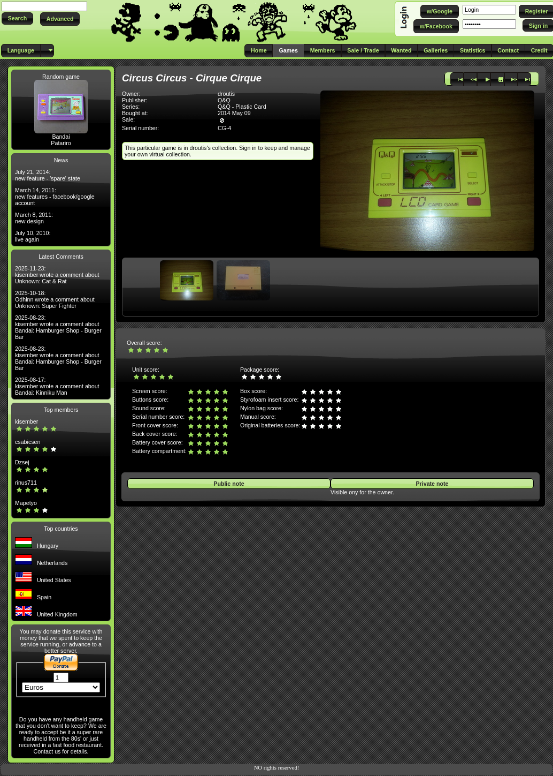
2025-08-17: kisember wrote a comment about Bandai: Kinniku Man (57, 386)
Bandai (61, 136)
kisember (26, 421)
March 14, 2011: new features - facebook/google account (55, 196)
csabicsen (27, 442)
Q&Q (224, 100)
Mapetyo (26, 503)
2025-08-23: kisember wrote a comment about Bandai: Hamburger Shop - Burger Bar (58, 327)
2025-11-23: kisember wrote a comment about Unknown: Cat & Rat (57, 274)
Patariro (61, 143)
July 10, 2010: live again (32, 236)
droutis (226, 94)
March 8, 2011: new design (34, 218)
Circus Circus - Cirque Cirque (192, 78)
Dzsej (22, 462)
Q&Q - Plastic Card (242, 106)
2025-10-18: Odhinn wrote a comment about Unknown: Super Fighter (55, 299)
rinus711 (26, 482)
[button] (17, 18)
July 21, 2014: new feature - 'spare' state (47, 175)
